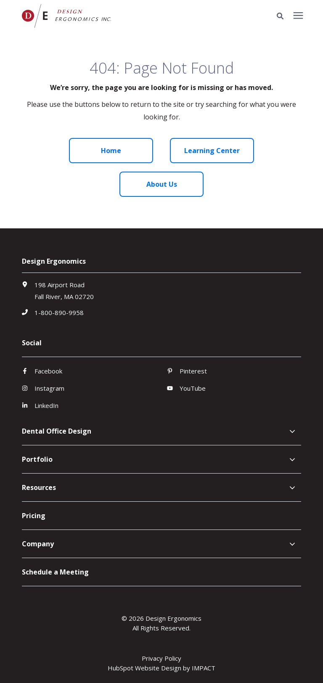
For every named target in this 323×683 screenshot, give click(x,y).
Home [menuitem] (111, 150)
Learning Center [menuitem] (212, 150)
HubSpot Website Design (144, 668)
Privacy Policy (161, 658)
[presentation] (298, 16)
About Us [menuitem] (161, 184)
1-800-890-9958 (59, 312)
